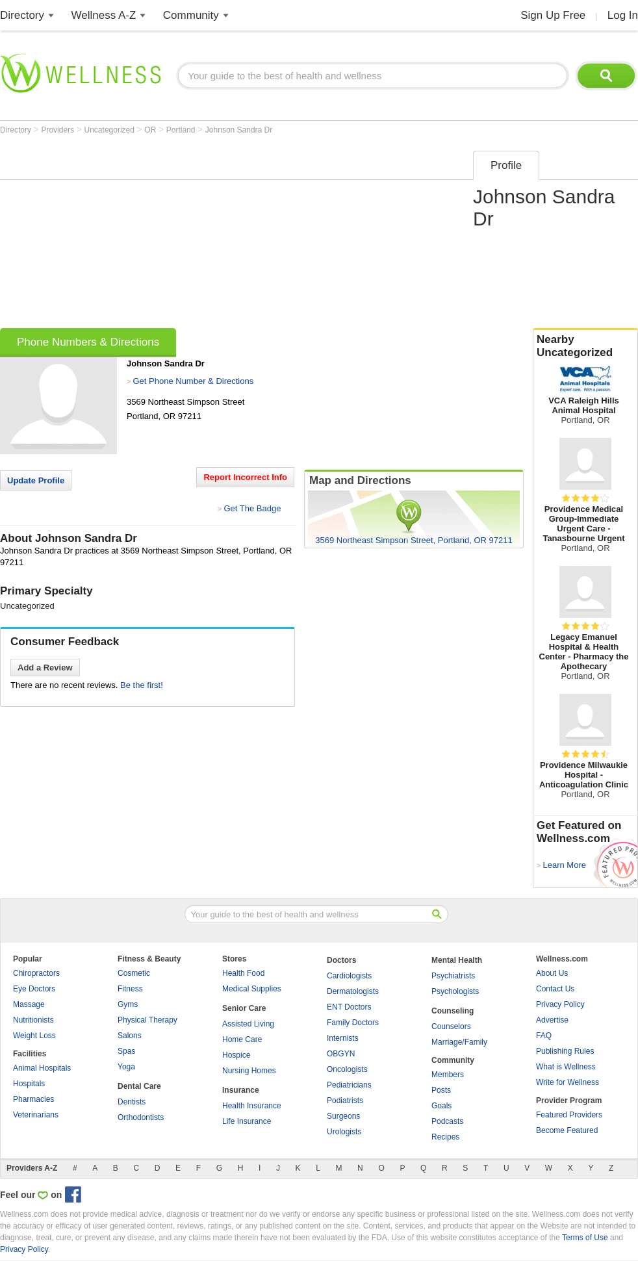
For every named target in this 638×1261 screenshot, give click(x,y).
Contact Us (555, 988)
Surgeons (343, 1116)
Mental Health (456, 960)
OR (151, 129)
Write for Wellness (567, 1082)
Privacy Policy (560, 1004)
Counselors (451, 1026)
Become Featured (567, 1130)
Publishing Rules (565, 1051)
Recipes (445, 1136)
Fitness (130, 988)
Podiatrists (345, 1100)
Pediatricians (349, 1084)
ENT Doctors (349, 1007)
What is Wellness (566, 1066)
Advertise (552, 1020)
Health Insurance (251, 1105)
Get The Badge (252, 508)
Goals (441, 1105)
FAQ (544, 1035)
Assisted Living (248, 1023)
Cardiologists (349, 975)
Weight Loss (34, 1035)
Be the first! (141, 685)
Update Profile (35, 480)
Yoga (126, 1066)
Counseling (452, 1010)
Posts (441, 1090)
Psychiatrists (453, 975)
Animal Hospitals (42, 1068)
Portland (182, 129)
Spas (126, 1051)
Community (191, 15)
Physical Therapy (147, 1020)
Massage (29, 1004)
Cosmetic (134, 973)
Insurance (240, 1090)
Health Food (243, 973)
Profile (506, 165)
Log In (622, 15)
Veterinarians (35, 1114)
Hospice (236, 1055)
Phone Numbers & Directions (88, 342)
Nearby (585, 346)
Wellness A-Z (103, 15)
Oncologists (347, 1069)
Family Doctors (353, 1022)
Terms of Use (585, 1237)
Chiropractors (36, 973)
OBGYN (341, 1053)
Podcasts (447, 1121)
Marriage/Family (459, 1042)
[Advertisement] (221, 235)
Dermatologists (353, 991)
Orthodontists (141, 1117)
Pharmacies (33, 1099)
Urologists (344, 1131)
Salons (130, 1035)
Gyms (128, 1004)
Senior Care (244, 1008)
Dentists (132, 1101)
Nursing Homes (249, 1070)
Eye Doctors (34, 988)
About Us (552, 973)
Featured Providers (569, 1114)
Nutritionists (33, 1020)
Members (447, 1074)
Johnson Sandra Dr (238, 129)
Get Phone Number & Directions (193, 381)
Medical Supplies (251, 988)
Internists (343, 1038)
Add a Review (45, 667)
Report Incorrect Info (245, 477)
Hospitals (29, 1083)
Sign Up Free (552, 15)
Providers (58, 129)
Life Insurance (246, 1121)
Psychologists (455, 991)
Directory (22, 15)
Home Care (242, 1039)
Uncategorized (110, 129)
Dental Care (139, 1086)
